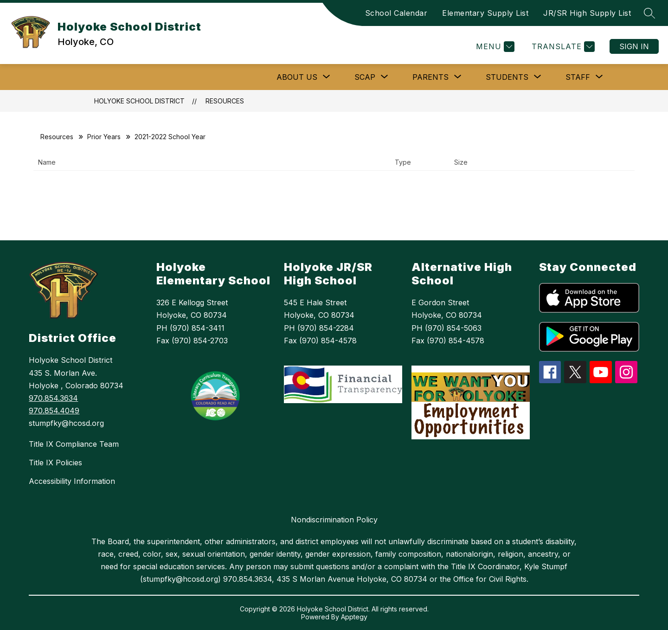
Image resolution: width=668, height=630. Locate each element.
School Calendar (396, 13)
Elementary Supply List (485, 13)
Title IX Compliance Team (74, 444)
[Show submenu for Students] (507, 77)
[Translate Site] (562, 46)
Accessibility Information (72, 481)
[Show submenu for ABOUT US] (296, 77)
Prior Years (104, 137)
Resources (225, 101)
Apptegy (354, 617)
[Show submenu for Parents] (430, 77)
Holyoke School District (139, 101)
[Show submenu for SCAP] (364, 77)
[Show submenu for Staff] (577, 77)
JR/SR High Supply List (587, 13)
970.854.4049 (54, 410)
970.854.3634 (53, 398)
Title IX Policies (55, 462)
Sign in (634, 46)
